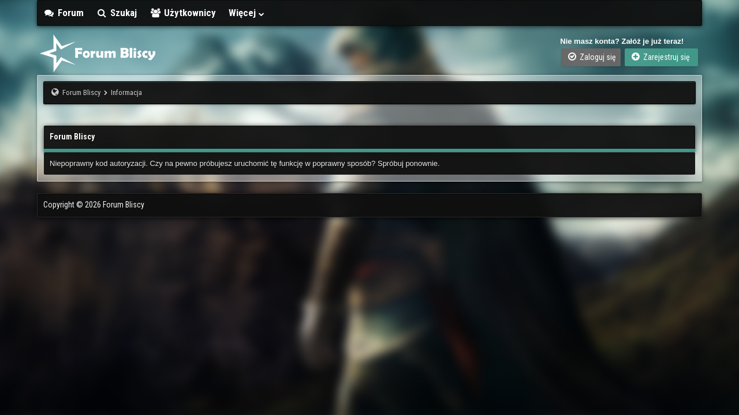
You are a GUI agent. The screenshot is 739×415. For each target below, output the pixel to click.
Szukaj (116, 12)
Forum (63, 12)
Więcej (247, 12)
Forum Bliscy (81, 92)
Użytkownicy (183, 12)
